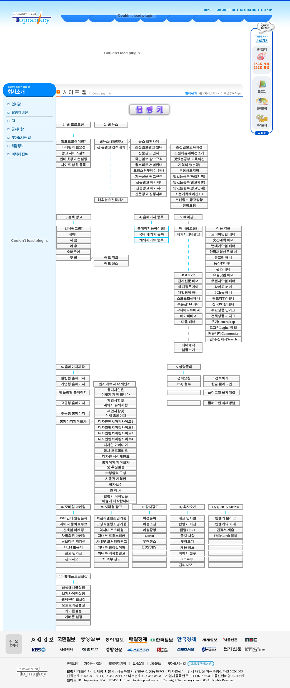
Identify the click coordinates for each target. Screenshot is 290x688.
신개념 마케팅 (73, 530)
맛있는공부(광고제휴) (189, 182)
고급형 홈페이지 (73, 403)
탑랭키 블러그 (225, 518)
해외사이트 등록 (151, 240)
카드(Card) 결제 (226, 536)
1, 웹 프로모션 (73, 124)
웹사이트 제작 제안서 (115, 384)
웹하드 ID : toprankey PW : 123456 (92, 680)
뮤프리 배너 (223, 258)
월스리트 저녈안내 (148, 165)
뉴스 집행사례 (148, 141)
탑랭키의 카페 (225, 524)
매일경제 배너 (188, 293)
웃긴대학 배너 (223, 240)
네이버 (74, 234)
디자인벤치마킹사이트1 (115, 421)
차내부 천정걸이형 (111, 547)
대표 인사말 (187, 518)
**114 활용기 (73, 547)
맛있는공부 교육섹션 (189, 159)
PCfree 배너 (223, 293)
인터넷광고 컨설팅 (73, 159)
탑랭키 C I (187, 530)
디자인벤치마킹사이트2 (115, 427)
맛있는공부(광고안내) (189, 188)
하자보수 (115, 485)
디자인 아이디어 (116, 445)
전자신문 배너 (188, 281)
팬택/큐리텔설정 (73, 599)
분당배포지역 (189, 171)
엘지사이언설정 (73, 593)
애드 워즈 (111, 258)
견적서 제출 (225, 530)
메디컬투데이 (188, 287)
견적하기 (221, 378)
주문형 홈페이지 (73, 413)
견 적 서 (115, 490)
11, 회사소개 (187, 507)
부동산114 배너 (188, 304)
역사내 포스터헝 (111, 530)
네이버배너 (188, 316)
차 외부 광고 (111, 559)
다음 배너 (188, 322)
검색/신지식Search (223, 339)
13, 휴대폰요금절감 (73, 576)
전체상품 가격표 (223, 316)
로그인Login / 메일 (223, 328)
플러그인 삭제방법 (221, 403)
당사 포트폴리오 (116, 451)
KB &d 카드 (188, 275)
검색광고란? (73, 228)
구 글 (73, 258)
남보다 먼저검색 (73, 542)
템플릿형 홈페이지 (73, 392)
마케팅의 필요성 (73, 147)
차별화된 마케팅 (73, 536)
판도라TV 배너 (223, 298)
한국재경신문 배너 (223, 252)
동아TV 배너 (223, 263)
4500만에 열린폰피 (73, 518)
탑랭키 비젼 (187, 524)
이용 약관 (223, 228)
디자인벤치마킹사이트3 (115, 433)
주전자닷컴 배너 (223, 281)
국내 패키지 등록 (151, 234)
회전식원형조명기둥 (111, 518)
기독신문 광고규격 (148, 176)
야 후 (73, 246)
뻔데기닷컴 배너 (223, 246)
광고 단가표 (73, 553)
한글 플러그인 (221, 384)
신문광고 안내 (148, 153)
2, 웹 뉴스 (111, 124)
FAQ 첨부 (184, 384)
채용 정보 (187, 547)
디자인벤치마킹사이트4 (115, 439)
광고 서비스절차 (73, 153)
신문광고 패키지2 (149, 188)
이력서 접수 (187, 553)
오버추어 (73, 252)
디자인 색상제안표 (115, 456)
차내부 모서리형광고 (111, 542)
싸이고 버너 (223, 287)
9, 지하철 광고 (111, 507)
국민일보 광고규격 (148, 159)
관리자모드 (73, 559)
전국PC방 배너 (223, 304)
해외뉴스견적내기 (111, 200)
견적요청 (189, 206)
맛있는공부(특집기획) (189, 176)
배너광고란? (188, 228)
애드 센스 (111, 263)
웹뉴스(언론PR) (111, 141)
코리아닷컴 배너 (223, 234)
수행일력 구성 (115, 473)
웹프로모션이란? (73, 141)
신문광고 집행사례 (148, 194)
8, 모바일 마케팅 (73, 507)
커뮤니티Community (223, 333)
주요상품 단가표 (223, 310)
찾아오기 (187, 542)
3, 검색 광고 (73, 217)
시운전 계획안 (115, 479)
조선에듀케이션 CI (189, 194)
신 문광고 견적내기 (111, 147)
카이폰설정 (73, 611)
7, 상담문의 (184, 367)
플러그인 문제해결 (221, 392)
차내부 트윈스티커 (111, 536)
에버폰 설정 (73, 617)
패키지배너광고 (188, 234)
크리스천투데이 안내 (148, 171)
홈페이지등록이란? (151, 228)
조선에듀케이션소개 (189, 153)
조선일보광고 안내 (148, 147)
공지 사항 (187, 536)
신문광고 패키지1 (149, 182)
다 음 (73, 240)
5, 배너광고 (188, 217)
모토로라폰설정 (73, 605)
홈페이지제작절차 (73, 421)
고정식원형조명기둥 (111, 524)
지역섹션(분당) (189, 165)
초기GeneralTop (223, 322)
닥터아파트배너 (188, 310)
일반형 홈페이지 (73, 378)
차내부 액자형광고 (111, 553)
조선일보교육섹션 (189, 147)
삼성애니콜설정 (73, 588)
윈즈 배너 (223, 269)
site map (187, 559)
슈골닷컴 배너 (223, 275)
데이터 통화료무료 (73, 524)
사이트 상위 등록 (73, 165)
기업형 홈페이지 (73, 384)
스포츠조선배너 (188, 298)
